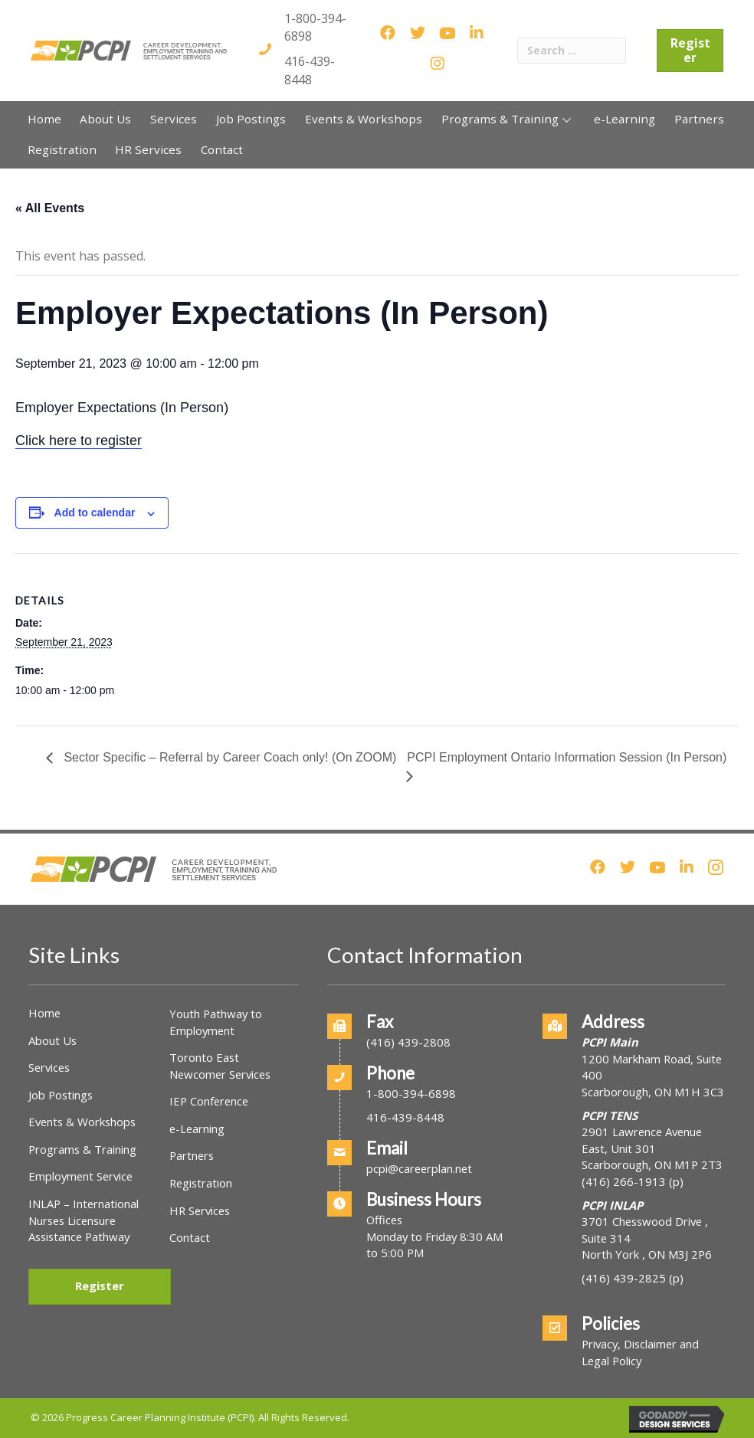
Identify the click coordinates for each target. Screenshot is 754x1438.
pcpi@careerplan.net (419, 1168)
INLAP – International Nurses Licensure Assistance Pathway (83, 1220)
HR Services (199, 1210)
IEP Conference (208, 1101)
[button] (567, 119)
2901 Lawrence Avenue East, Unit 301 (642, 1140)
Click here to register (78, 440)
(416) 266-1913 (624, 1181)
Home (44, 1012)
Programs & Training (82, 1149)
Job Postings (60, 1094)
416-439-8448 (309, 70)
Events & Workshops (82, 1121)
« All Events (49, 208)
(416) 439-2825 (624, 1278)
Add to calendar (95, 512)
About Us (52, 1040)
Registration (200, 1183)
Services (49, 1067)
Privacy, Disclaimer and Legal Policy (640, 1352)
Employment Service (80, 1176)
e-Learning (197, 1128)
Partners (191, 1155)
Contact (189, 1237)
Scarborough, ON (652, 1164)
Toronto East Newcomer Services (219, 1066)
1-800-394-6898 (411, 1093)
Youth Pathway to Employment (215, 1022)
